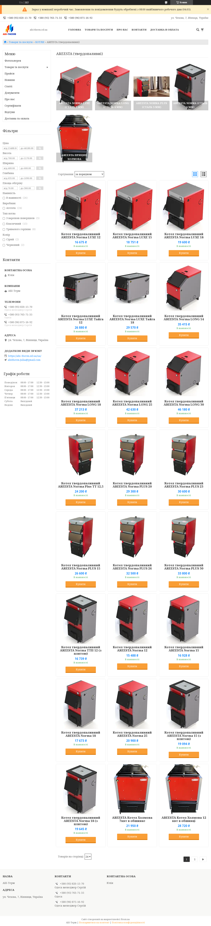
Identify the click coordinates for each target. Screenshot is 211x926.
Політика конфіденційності (128, 922)
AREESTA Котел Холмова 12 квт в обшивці (184, 819)
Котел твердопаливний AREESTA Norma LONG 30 (184, 403)
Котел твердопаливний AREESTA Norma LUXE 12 (81, 235)
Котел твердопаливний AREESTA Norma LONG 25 (132, 403)
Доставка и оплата (164, 29)
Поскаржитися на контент (94, 922)
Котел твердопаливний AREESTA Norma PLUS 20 (132, 485)
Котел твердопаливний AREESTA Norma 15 (183, 649)
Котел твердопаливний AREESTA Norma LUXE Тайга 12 (81, 319)
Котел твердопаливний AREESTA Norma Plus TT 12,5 (81, 485)
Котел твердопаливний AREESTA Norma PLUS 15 (80, 567)
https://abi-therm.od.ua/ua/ (24, 356)
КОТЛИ (39, 42)
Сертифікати (13, 105)
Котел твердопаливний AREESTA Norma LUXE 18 (184, 235)
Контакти (139, 29)
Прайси (9, 73)
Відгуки (10, 112)
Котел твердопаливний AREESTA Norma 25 (132, 734)
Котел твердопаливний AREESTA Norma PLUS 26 (132, 567)
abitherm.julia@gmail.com (24, 359)
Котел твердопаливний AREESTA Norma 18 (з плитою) (80, 821)
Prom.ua (125, 919)
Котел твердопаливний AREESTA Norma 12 (132, 649)
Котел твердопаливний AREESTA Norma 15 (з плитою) (183, 736)
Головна (74, 29)
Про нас (122, 29)
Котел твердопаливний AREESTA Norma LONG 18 (81, 403)
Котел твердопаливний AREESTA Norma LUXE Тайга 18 (132, 319)
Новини (10, 80)
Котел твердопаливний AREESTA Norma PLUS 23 (183, 485)
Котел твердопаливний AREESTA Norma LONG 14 (184, 317)
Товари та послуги (99, 29)
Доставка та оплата (17, 118)
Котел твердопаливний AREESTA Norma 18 (80, 734)
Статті (8, 86)
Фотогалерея (13, 60)
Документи (12, 92)
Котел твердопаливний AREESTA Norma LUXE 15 (132, 235)
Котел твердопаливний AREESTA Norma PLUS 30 (183, 567)
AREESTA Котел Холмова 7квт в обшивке (132, 819)
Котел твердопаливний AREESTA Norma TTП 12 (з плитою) (80, 650)
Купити (81, 253)
